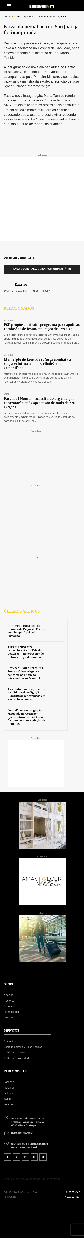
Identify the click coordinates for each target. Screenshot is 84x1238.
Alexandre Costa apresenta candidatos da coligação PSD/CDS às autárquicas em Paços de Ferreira (26, 694)
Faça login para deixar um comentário (42, 268)
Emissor (21, 284)
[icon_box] (27, 1120)
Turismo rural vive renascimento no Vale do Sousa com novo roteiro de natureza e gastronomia (26, 652)
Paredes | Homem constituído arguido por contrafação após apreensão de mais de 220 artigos (39, 403)
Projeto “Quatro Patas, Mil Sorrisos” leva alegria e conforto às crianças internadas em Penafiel (25, 673)
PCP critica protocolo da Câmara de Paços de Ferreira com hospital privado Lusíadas (27, 631)
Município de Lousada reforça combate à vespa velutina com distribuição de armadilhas (37, 364)
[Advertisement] (42, 199)
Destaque (8, 16)
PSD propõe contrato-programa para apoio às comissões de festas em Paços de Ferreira (42, 327)
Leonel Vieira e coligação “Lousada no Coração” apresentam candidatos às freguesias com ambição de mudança (26, 717)
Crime (6, 394)
